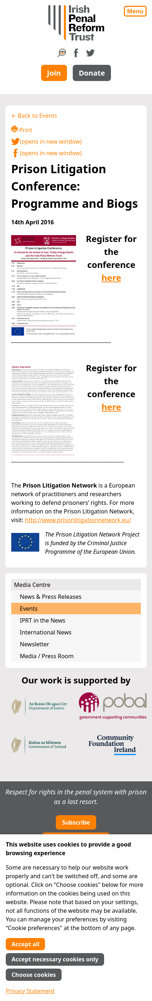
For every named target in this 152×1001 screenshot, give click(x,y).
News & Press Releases (50, 597)
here (111, 277)
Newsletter (34, 644)
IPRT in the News (42, 620)
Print (21, 130)
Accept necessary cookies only (55, 959)
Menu (135, 11)
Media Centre (32, 585)
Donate (92, 73)
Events (28, 608)
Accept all (25, 944)
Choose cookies (34, 975)
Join (54, 73)
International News (45, 632)
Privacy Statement (30, 991)
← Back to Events (34, 116)
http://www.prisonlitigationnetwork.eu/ (78, 520)
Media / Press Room (47, 656)
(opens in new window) (46, 141)
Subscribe (76, 822)
